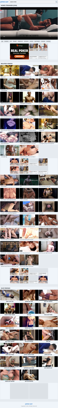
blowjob (14, 41)
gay (2, 41)
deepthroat (20, 41)
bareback (6, 41)
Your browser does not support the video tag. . (29, 23)
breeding (48, 41)
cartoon (31, 41)
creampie (43, 41)
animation (26, 41)
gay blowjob (37, 41)
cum (11, 41)
